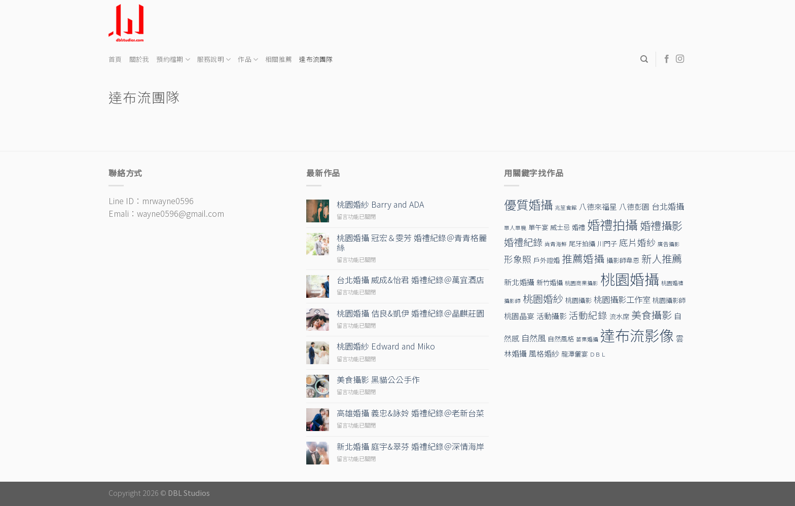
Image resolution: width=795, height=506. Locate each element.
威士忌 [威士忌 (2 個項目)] (560, 227)
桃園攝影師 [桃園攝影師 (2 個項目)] (669, 300)
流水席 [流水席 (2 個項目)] (619, 316)
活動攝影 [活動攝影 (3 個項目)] (551, 315)
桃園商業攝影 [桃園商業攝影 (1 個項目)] (581, 283)
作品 (248, 59)
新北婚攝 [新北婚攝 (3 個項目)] (519, 282)
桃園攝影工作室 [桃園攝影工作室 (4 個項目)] (622, 299)
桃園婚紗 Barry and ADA (380, 204)
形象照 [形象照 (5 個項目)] (517, 259)
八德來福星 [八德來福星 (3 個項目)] (598, 206)
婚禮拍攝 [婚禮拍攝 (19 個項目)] (612, 224)
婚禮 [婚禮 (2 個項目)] (578, 227)
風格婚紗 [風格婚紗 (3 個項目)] (544, 353)
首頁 (115, 59)
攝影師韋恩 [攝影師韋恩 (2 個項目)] (622, 260)
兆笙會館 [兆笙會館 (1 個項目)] (566, 207)
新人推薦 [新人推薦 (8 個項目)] (661, 258)
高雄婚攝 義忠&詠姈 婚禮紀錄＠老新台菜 (410, 413)
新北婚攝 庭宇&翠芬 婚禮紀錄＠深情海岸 (410, 446)
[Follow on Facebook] (667, 59)
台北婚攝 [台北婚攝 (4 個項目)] (668, 206)
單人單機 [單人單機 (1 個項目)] (515, 227)
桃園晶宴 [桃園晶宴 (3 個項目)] (519, 315)
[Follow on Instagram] (680, 59)
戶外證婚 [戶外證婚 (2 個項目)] (546, 260)
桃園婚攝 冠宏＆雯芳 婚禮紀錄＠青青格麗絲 (412, 242)
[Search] (644, 59)
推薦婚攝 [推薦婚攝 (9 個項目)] (583, 258)
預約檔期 (173, 59)
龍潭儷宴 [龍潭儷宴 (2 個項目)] (574, 354)
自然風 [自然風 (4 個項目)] (533, 338)
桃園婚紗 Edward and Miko (386, 346)
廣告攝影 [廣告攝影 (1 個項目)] (669, 244)
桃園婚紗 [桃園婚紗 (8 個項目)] (543, 298)
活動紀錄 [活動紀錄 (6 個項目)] (588, 315)
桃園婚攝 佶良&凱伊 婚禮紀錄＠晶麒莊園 (410, 313)
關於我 (139, 59)
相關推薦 (278, 59)
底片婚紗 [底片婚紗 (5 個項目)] (637, 242)
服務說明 (214, 59)
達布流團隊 (316, 59)
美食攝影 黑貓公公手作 (378, 379)
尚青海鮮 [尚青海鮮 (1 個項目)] (556, 244)
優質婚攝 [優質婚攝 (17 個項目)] (528, 204)
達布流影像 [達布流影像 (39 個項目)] (637, 334)
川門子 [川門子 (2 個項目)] (607, 243)
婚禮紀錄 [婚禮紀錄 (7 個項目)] (523, 242)
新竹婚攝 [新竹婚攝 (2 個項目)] (549, 282)
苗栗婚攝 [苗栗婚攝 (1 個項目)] (587, 339)
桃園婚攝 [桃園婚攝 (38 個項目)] (629, 278)
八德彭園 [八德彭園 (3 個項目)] (634, 206)
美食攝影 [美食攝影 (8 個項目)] (651, 314)
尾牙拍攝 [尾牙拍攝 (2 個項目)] (582, 243)
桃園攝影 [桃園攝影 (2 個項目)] (578, 300)
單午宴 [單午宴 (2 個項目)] (538, 227)
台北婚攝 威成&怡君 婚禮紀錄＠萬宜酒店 (410, 280)
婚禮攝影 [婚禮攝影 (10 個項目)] (661, 225)
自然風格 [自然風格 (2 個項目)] (561, 338)
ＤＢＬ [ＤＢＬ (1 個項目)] (598, 354)
